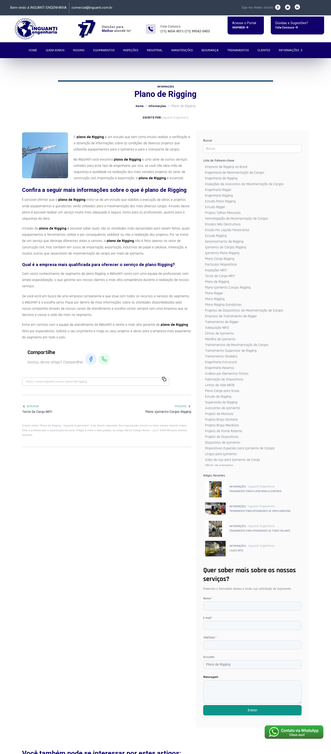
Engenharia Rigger (218, 189)
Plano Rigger (214, 293)
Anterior (30, 406)
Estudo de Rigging (218, 396)
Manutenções (182, 50)
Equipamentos (103, 50)
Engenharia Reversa (219, 368)
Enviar (252, 710)
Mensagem (210, 677)
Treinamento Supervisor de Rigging (231, 350)
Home (33, 50)
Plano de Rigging (217, 281)
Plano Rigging (215, 299)
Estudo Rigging (216, 235)
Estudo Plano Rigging (220, 201)
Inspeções (130, 50)
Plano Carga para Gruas (222, 390)
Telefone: (210, 637)
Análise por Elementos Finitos (226, 373)
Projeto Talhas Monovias (223, 212)
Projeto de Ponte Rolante (223, 431)
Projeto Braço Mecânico (222, 425)
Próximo (183, 406)
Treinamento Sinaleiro (221, 356)
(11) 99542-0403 (197, 31)
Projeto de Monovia (219, 413)
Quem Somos (55, 50)
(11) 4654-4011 (171, 31)
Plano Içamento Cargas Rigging (228, 287)
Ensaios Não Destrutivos (223, 224)
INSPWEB (240, 28)
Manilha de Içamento (220, 339)
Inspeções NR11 (216, 270)
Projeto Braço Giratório (221, 419)
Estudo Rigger (215, 207)
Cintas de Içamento (219, 333)
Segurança (210, 50)
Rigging (79, 50)
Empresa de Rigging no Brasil (226, 166)
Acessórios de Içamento (222, 408)
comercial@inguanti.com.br (91, 8)
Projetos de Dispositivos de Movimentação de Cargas (244, 310)
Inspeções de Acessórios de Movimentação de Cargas (244, 184)
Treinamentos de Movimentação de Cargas (236, 345)
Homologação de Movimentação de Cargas (236, 218)
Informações (290, 50)
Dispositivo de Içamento (222, 442)
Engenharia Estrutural (221, 362)
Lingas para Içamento (221, 454)
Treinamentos (238, 50)
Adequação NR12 (217, 327)
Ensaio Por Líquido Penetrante (227, 230)
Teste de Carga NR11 (220, 276)
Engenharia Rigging (219, 195)
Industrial (155, 50)
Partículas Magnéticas (221, 264)
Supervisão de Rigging (221, 402)
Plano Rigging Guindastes (223, 304)
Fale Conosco (286, 28)
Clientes (263, 50)
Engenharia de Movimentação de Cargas (234, 172)
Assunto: (209, 657)
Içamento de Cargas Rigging (225, 247)
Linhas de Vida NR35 (220, 385)
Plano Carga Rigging (219, 258)
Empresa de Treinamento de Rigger (231, 316)
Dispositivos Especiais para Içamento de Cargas (240, 448)
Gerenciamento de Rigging (224, 241)
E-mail (208, 618)
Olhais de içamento (219, 465)
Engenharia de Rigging (221, 178)
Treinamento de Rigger (222, 322)
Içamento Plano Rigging (222, 253)
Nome (207, 598)
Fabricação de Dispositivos (224, 379)
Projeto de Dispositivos (222, 436)
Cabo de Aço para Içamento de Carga (232, 459)
